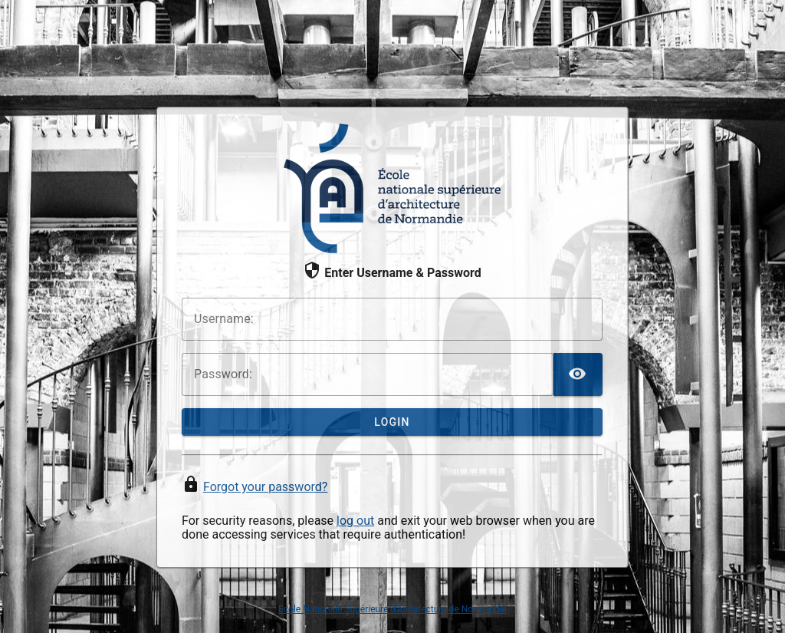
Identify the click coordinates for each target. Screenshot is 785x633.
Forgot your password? (265, 487)
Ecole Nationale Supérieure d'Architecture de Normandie (392, 609)
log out (355, 520)
